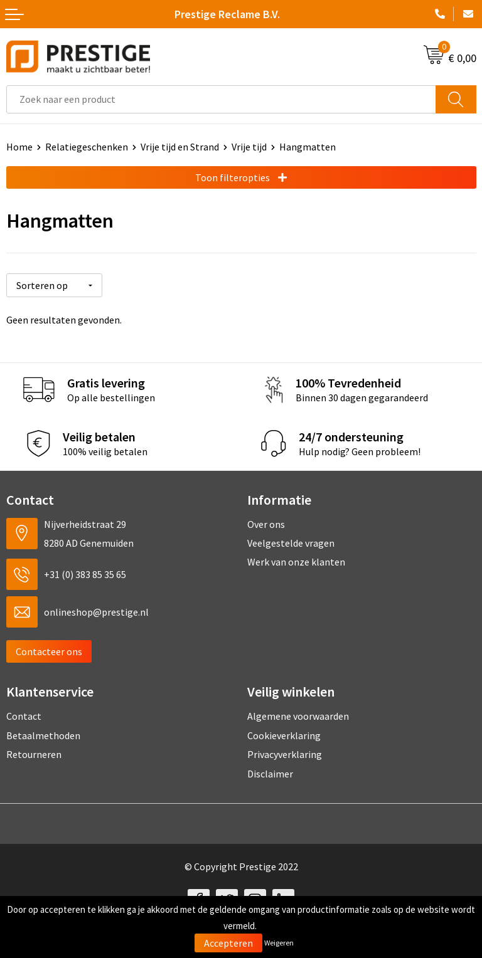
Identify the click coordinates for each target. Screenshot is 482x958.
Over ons (266, 523)
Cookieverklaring (284, 735)
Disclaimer (270, 773)
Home (19, 146)
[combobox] (221, 99)
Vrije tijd (249, 146)
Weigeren (279, 942)
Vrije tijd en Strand (180, 146)
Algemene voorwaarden (298, 716)
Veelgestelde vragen (291, 543)
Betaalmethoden (43, 735)
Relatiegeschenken (86, 146)
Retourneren (34, 754)
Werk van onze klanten (296, 561)
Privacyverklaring (284, 754)
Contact (23, 716)
